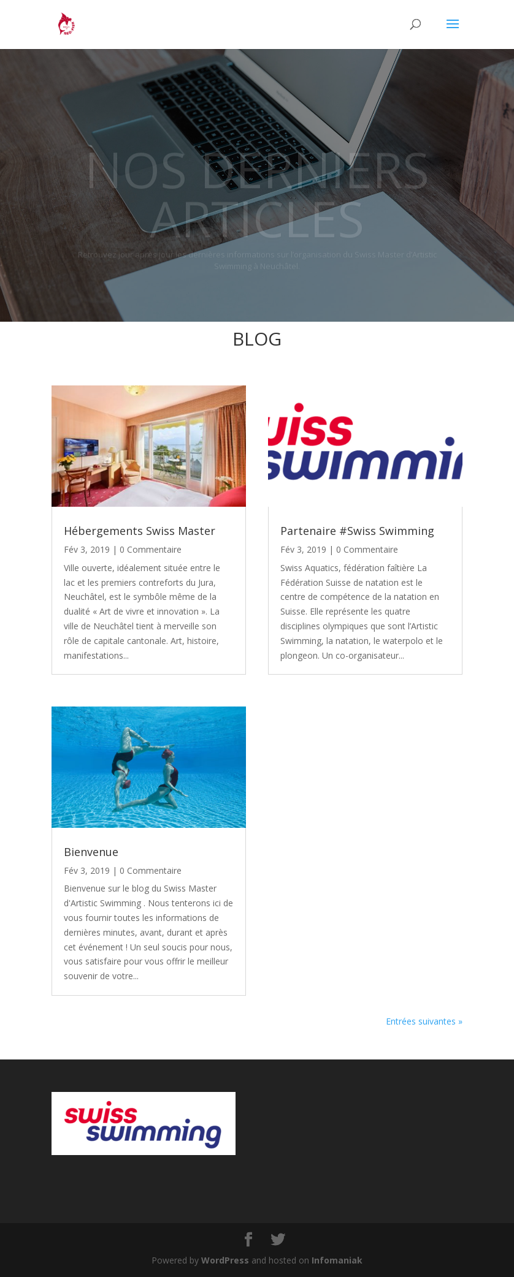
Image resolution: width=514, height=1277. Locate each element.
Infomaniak (337, 1260)
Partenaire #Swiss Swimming (357, 530)
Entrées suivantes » (424, 1021)
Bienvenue (91, 851)
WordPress (225, 1260)
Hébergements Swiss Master (139, 530)
